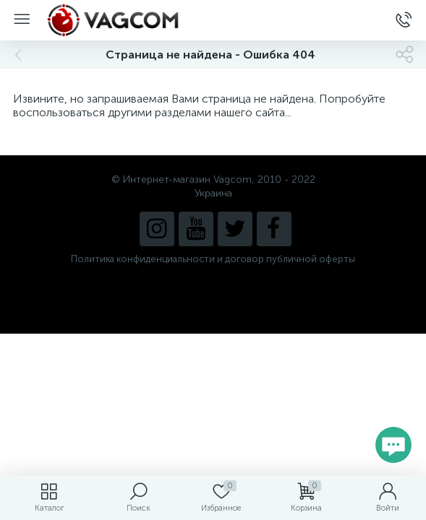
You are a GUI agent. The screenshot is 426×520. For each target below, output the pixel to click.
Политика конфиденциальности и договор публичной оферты (213, 259)
